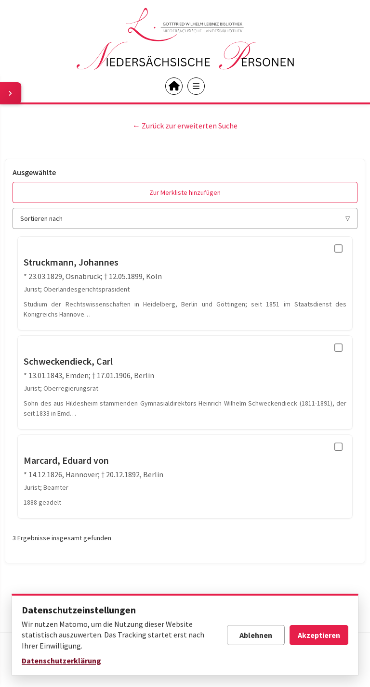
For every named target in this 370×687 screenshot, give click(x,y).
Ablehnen (255, 635)
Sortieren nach (41, 218)
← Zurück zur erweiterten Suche (185, 125)
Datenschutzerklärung (61, 660)
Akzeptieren (319, 635)
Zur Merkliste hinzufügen (185, 192)
